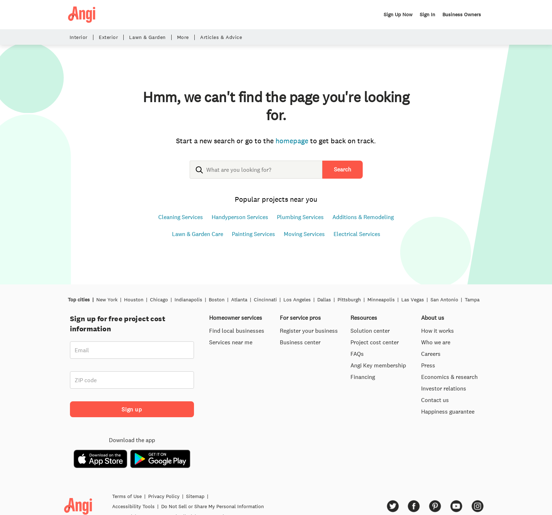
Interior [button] (79, 37)
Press (428, 365)
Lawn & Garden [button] (147, 37)
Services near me (230, 342)
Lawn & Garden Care (197, 233)
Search (342, 169)
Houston (133, 299)
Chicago (159, 299)
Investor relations (443, 388)
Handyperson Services (240, 217)
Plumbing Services (300, 217)
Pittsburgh (349, 299)
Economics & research (449, 376)
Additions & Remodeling (363, 217)
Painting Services (253, 233)
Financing (362, 376)
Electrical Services (357, 233)
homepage (291, 140)
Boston (217, 299)
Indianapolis (188, 299)
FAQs (357, 353)
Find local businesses (236, 330)
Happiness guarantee (447, 411)
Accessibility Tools (133, 506)
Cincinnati (265, 299)
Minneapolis (381, 299)
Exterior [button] (108, 37)
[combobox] (256, 175)
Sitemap (195, 496)
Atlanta (239, 299)
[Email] (132, 350)
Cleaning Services (180, 217)
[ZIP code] (132, 380)
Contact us (435, 399)
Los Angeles (297, 299)
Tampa (472, 299)
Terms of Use (127, 496)
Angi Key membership (378, 365)
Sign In (427, 14)
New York (107, 299)
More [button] (183, 37)
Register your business (309, 330)
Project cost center (374, 342)
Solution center (370, 330)
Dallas (324, 299)
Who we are (435, 342)
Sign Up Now (398, 14)
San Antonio (444, 299)
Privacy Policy (164, 496)
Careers (431, 353)
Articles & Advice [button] (221, 37)
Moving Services (304, 233)
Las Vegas (412, 299)
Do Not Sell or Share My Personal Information (212, 506)
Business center (300, 342)
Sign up (132, 409)
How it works (437, 330)
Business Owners (461, 14)
